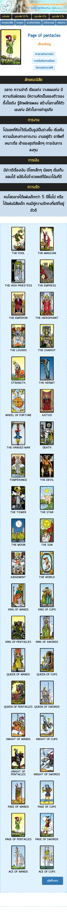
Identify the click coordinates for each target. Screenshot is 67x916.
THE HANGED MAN (18, 446)
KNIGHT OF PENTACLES (18, 772)
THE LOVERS (18, 349)
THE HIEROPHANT (46, 316)
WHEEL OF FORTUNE (18, 414)
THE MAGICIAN (47, 252)
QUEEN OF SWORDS (46, 705)
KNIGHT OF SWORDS (47, 773)
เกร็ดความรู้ (49, 22)
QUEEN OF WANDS (18, 673)
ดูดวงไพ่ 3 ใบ (58, 16)
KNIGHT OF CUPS (47, 738)
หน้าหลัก (5, 16)
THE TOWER (18, 511)
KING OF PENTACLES (18, 640)
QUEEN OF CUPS (47, 673)
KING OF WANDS (18, 608)
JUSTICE (47, 414)
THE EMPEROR (18, 316)
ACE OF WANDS (18, 870)
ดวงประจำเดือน (33, 22)
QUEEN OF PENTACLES (18, 705)
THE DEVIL (47, 478)
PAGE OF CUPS (47, 805)
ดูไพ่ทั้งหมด (52, 881)
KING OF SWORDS (47, 640)
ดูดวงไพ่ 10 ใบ (21, 16)
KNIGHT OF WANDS (18, 738)
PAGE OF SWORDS (46, 838)
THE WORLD (47, 576)
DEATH (47, 446)
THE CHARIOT (47, 349)
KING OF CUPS (47, 608)
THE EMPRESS (47, 284)
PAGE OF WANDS (18, 805)
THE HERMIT (47, 381)
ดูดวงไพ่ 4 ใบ (40, 16)
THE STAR (47, 511)
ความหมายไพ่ (7, 22)
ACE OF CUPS (47, 870)
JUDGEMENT (18, 576)
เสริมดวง (61, 22)
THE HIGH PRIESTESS (18, 284)
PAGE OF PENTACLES (18, 838)
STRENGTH (18, 381)
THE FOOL (18, 252)
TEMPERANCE (18, 478)
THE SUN (47, 543)
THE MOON (18, 543)
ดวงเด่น (19, 22)
